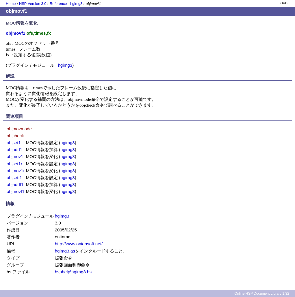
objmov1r (16, 170)
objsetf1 (14, 177)
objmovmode (19, 128)
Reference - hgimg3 (66, 3)
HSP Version (32, 3)
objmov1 (15, 156)
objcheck (15, 135)
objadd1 (14, 149)
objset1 (14, 142)
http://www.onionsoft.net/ (79, 243)
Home (11, 3)
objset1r (14, 163)
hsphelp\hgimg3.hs (73, 271)
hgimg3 (65, 65)
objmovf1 (16, 191)
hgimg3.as (65, 250)
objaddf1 (15, 184)
